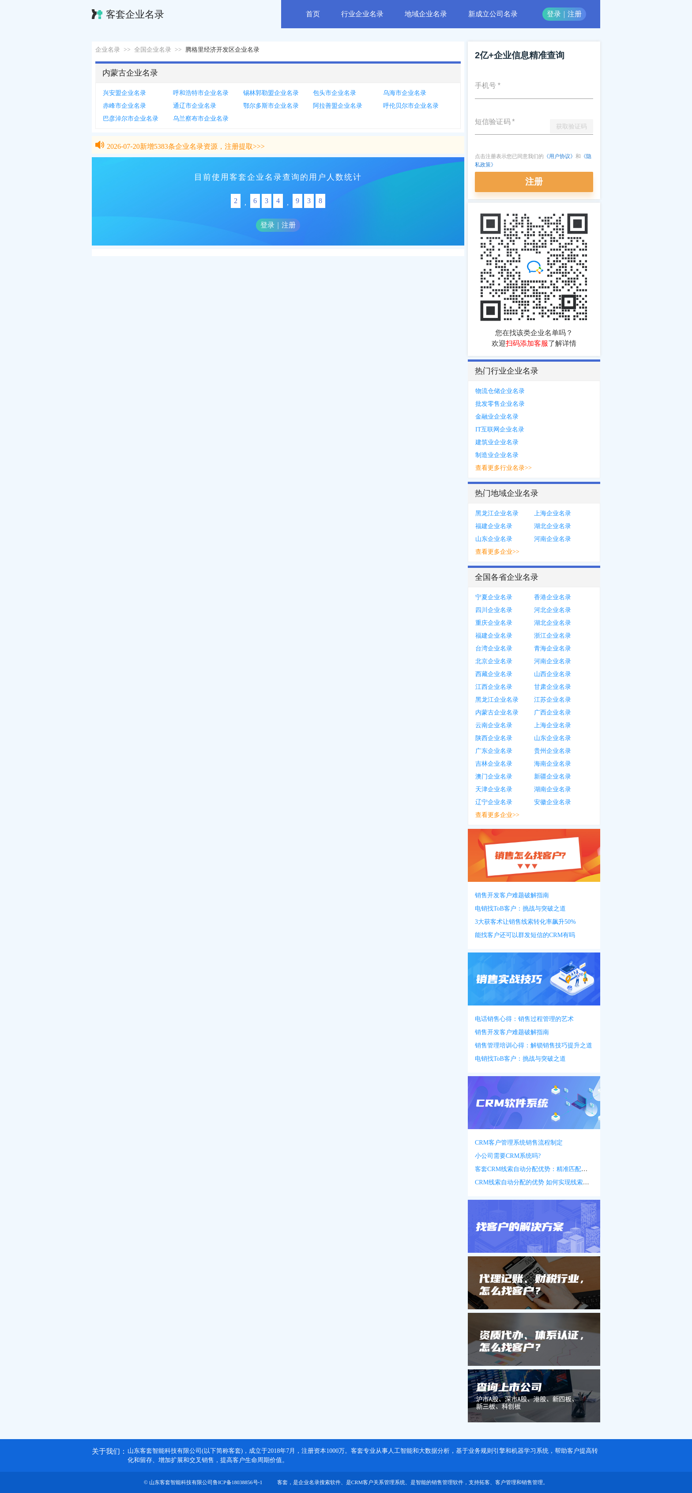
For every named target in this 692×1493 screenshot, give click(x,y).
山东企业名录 (493, 539)
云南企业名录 (493, 725)
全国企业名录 (152, 49)
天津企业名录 (493, 789)
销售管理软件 (447, 1482)
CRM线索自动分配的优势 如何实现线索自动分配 (541, 1182)
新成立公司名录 (493, 14)
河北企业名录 (552, 610)
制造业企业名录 (497, 455)
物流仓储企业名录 (500, 391)
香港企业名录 (552, 597)
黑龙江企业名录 (497, 513)
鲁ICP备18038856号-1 (238, 1482)
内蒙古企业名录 (497, 712)
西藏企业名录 (493, 674)
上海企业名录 (552, 513)
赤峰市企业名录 (124, 105)
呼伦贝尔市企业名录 (411, 105)
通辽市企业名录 (194, 105)
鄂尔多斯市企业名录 (271, 105)
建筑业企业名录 (497, 442)
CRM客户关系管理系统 (378, 1482)
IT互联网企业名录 (499, 429)
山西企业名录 (552, 674)
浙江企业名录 (552, 635)
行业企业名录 (362, 14)
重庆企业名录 (493, 623)
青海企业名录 (552, 648)
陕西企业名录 (493, 738)
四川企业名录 (493, 610)
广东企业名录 (493, 751)
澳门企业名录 (493, 776)
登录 (554, 14)
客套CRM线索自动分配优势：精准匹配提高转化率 (543, 1169)
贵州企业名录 (552, 751)
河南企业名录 (552, 539)
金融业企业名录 (497, 416)
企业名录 (107, 49)
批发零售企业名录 (500, 404)
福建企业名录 (493, 526)
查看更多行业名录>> (503, 468)
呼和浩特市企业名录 (201, 93)
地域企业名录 (426, 14)
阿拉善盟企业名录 (337, 105)
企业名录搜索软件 (319, 1482)
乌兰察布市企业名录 (201, 118)
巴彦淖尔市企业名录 (130, 118)
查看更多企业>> (497, 551)
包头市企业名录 (334, 93)
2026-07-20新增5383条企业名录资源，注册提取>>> (186, 148)
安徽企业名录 (552, 802)
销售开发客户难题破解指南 (512, 895)
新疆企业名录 (552, 776)
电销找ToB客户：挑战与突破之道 (520, 908)
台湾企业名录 (493, 648)
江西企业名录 (493, 687)
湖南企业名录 (552, 789)
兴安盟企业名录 (124, 93)
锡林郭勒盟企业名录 (271, 93)
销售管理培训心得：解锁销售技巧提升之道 (533, 1045)
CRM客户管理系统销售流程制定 (519, 1142)
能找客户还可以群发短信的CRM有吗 (525, 935)
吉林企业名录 (493, 763)
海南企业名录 (552, 763)
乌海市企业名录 (404, 93)
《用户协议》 (559, 156)
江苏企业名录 (552, 699)
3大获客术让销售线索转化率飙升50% (525, 921)
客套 (282, 1482)
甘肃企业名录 (552, 687)
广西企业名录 (552, 712)
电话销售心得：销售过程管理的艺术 (524, 1019)
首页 (313, 14)
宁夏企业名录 (493, 597)
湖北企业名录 (552, 526)
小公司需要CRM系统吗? (508, 1156)
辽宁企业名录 (493, 802)
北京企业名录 (493, 661)
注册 (575, 14)
